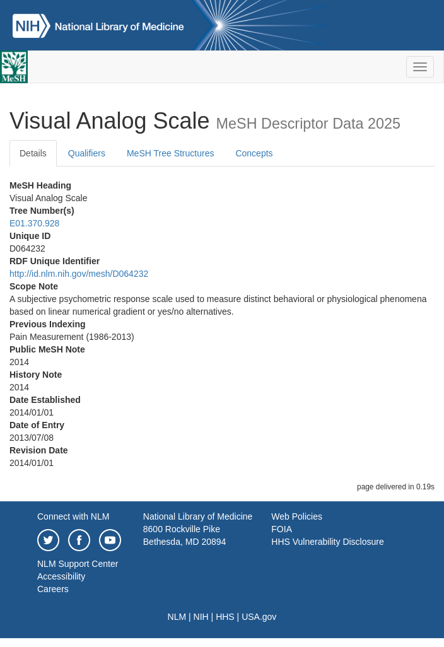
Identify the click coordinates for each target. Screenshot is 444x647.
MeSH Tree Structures (170, 153)
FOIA (281, 529)
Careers (53, 589)
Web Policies (296, 516)
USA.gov (259, 617)
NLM (177, 617)
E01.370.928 (34, 223)
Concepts (253, 153)
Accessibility (61, 576)
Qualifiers (86, 153)
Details (33, 153)
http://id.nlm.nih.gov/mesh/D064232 (78, 274)
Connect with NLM (73, 516)
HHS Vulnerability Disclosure (327, 542)
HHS (225, 617)
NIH (201, 617)
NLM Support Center (77, 564)
